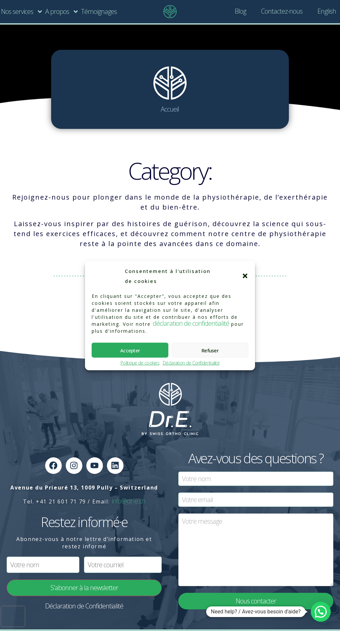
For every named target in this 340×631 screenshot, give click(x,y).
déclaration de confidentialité (191, 323)
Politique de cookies (140, 363)
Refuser (210, 350)
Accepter (130, 350)
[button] (245, 276)
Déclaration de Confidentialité (191, 363)
